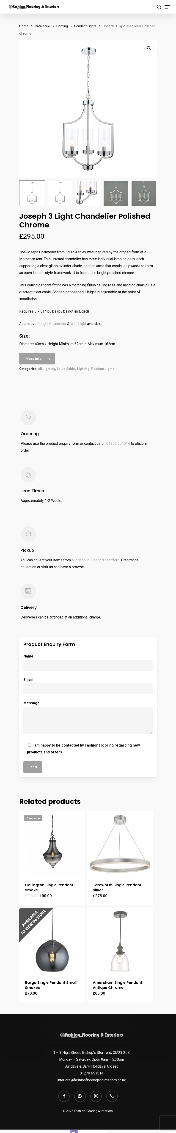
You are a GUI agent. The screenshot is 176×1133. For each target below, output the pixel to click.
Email (88, 685)
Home (23, 26)
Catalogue (42, 26)
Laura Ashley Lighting (73, 369)
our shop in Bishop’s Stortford (95, 560)
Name (88, 662)
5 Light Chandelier (51, 324)
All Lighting (46, 369)
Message (88, 718)
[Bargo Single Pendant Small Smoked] (52, 941)
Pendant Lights (85, 26)
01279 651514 (118, 443)
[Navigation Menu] (167, 7)
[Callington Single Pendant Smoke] (52, 844)
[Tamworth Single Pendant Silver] (120, 844)
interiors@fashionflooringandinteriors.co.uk (91, 1080)
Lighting (62, 26)
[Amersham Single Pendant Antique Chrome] (120, 941)
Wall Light (78, 324)
